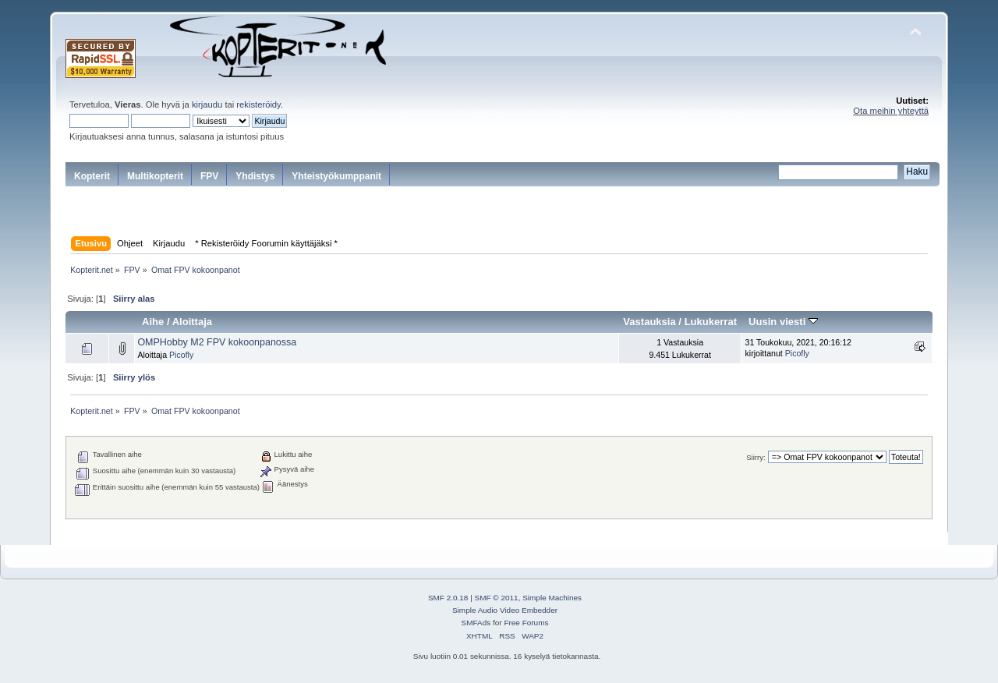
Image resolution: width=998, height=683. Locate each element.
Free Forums (526, 622)
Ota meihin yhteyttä (891, 110)
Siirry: (755, 457)
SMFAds (476, 622)
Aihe (153, 321)
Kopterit (92, 176)
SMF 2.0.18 (448, 597)
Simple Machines (552, 597)
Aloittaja (192, 321)
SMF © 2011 (496, 597)
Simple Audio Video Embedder (504, 610)
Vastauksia (649, 321)
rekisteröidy (258, 104)
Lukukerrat (711, 321)
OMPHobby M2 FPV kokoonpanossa (216, 342)
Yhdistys (254, 176)
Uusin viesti (783, 321)
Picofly (181, 354)
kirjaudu (207, 104)
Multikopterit (155, 176)
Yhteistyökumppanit (336, 176)
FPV (209, 176)
